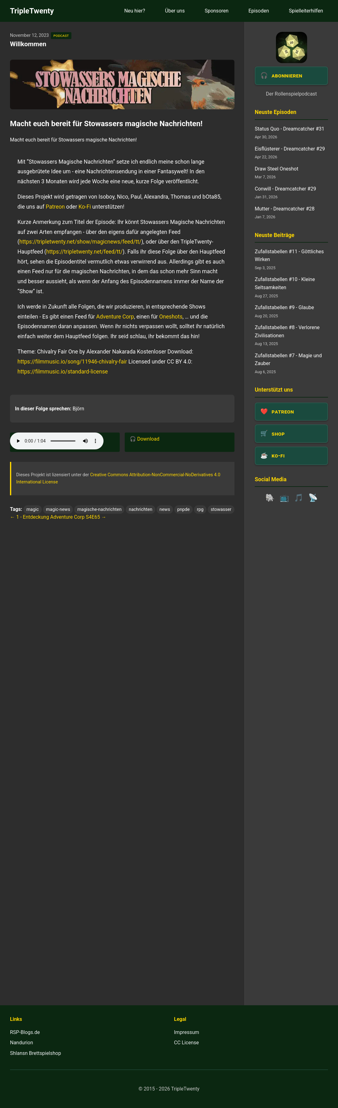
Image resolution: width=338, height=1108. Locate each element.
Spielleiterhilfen (306, 11)
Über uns (175, 11)
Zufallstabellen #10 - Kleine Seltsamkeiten (285, 283)
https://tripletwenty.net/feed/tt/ (84, 252)
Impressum (186, 1032)
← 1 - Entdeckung (29, 517)
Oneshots (170, 317)
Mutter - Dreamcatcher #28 (285, 209)
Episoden (259, 11)
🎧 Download (144, 439)
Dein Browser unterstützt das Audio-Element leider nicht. (57, 441)
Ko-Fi (85, 207)
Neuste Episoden (275, 112)
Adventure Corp (115, 317)
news (165, 509)
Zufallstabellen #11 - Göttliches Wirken (289, 256)
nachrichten (140, 509)
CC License (186, 1043)
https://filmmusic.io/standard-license (62, 372)
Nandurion (21, 1043)
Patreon (55, 207)
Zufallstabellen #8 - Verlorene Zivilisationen (287, 331)
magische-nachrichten (99, 509)
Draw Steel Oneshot (276, 169)
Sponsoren (216, 11)
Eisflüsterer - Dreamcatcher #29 (290, 149)
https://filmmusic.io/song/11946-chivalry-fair (72, 362)
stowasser (221, 509)
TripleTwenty (32, 11)
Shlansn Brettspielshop (35, 1053)
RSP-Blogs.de (25, 1032)
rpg (200, 509)
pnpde (183, 509)
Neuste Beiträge (274, 235)
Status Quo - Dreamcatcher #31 (289, 129)
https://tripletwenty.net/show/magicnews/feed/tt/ (80, 242)
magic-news (58, 509)
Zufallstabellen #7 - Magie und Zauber (288, 360)
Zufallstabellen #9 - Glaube (284, 307)
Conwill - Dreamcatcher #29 (285, 189)
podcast (61, 35)
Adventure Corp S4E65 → (78, 517)
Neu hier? (134, 11)
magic (33, 509)
